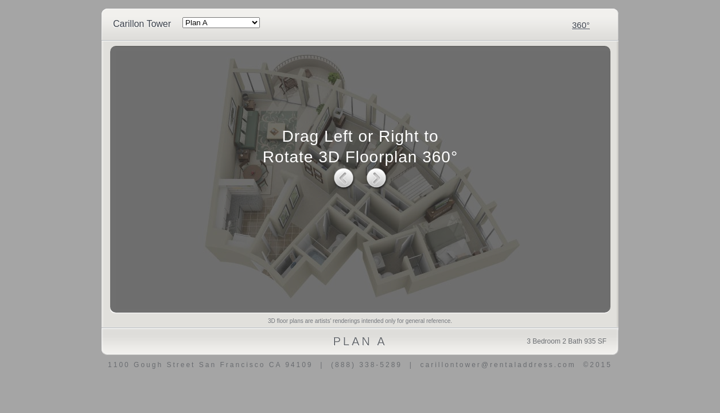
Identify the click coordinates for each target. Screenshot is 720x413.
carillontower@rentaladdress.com (497, 365)
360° (581, 25)
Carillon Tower (142, 24)
